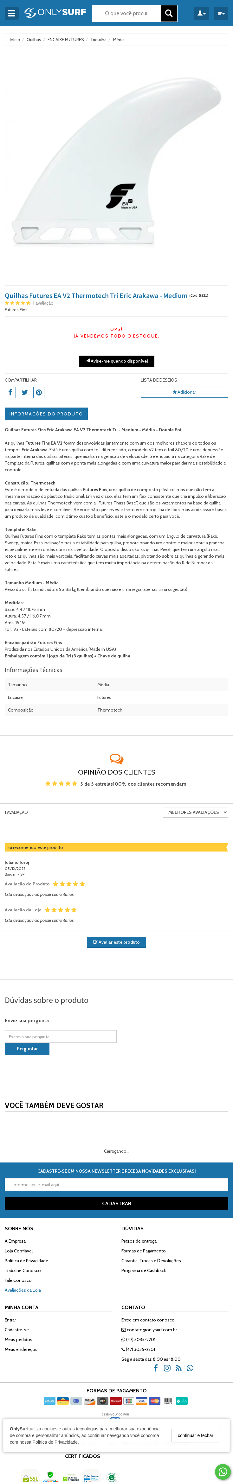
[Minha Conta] (201, 13)
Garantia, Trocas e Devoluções (151, 1261)
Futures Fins (16, 310)
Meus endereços (21, 1349)
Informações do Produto (46, 414)
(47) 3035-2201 (138, 1339)
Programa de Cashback (143, 1270)
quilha (125, 489)
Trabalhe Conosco (23, 1270)
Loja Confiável (19, 1251)
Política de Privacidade (55, 1442)
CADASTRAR (116, 1203)
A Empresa (15, 1241)
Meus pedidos (18, 1339)
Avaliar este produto (116, 942)
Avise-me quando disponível (116, 361)
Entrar (10, 1320)
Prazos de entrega (139, 1241)
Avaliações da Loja (23, 1290)
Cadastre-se (17, 1330)
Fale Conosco (18, 1280)
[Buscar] (169, 13)
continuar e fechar (195, 1435)
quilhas (40, 503)
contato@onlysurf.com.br (149, 1330)
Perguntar (27, 1049)
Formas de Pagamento (143, 1251)
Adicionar (184, 392)
